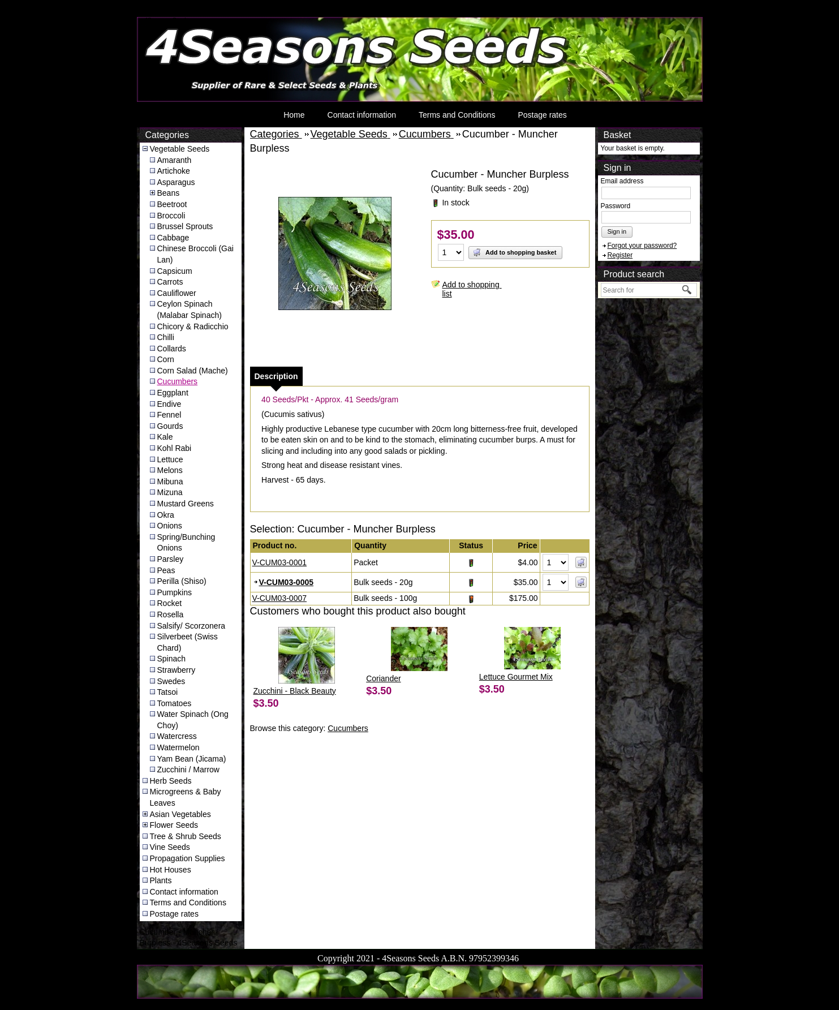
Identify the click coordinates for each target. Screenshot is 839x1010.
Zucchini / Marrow (188, 769)
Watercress (177, 736)
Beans (168, 192)
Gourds (170, 426)
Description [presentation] (276, 376)
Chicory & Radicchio (193, 326)
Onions (169, 525)
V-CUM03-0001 (279, 562)
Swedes (171, 681)
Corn (165, 359)
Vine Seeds (170, 847)
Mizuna (170, 492)
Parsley (170, 559)
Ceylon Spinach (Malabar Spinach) (189, 309)
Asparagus (176, 182)
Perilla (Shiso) (181, 581)
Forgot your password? (642, 246)
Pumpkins (174, 592)
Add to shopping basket (514, 252)
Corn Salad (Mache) (192, 370)
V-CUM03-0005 (286, 582)
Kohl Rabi (174, 448)
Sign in (617, 231)
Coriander (383, 678)
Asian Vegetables (180, 814)
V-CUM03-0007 (279, 598)
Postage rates (542, 114)
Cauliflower (176, 293)
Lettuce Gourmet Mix (516, 676)
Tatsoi (167, 692)
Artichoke (173, 170)
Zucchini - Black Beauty (294, 690)
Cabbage (173, 237)
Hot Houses (170, 869)
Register (620, 255)
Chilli (165, 337)
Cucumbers (177, 381)
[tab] (276, 376)
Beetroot (172, 204)
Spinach (171, 658)
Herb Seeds (171, 780)
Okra (165, 514)
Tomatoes (174, 703)
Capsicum (174, 271)
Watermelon (178, 747)
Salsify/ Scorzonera (191, 625)
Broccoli (171, 215)
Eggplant (172, 392)
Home (293, 114)
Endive (169, 404)
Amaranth (174, 160)
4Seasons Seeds (167, 20)
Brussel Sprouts (185, 226)
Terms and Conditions (457, 114)
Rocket (169, 603)
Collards (171, 348)
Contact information (362, 114)
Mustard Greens (185, 503)
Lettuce (170, 459)
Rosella (170, 614)
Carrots (170, 281)
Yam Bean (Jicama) (191, 758)
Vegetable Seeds (180, 148)
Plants (161, 880)
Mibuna (170, 481)
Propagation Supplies (187, 858)
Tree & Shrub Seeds (185, 836)
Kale (165, 436)
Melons (170, 470)
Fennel (169, 414)
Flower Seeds (174, 825)
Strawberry (176, 669)
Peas (166, 570)
